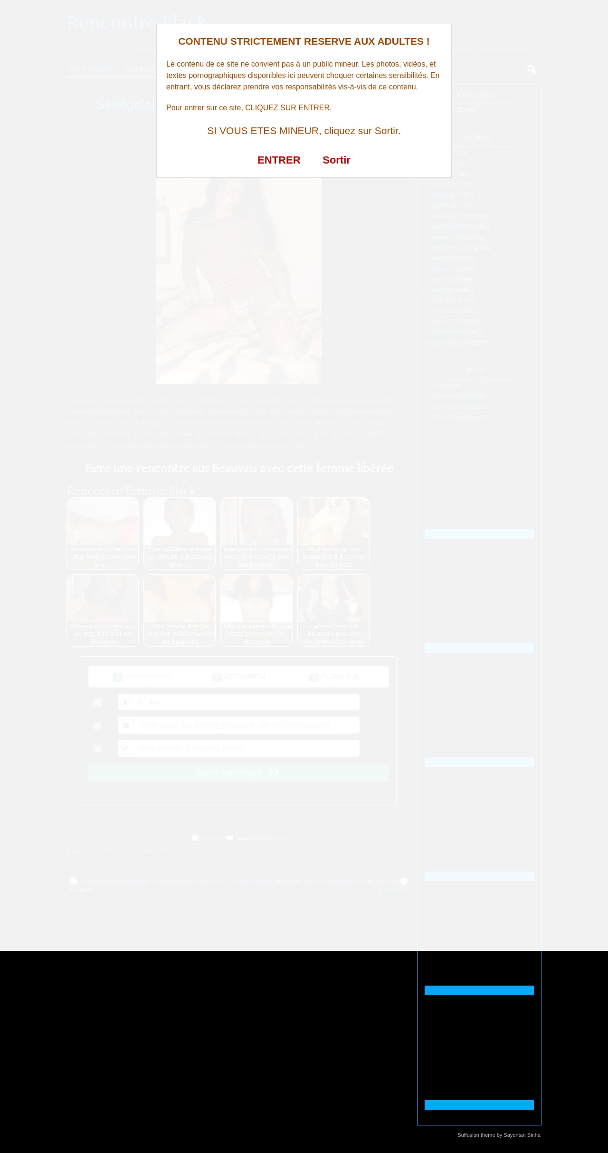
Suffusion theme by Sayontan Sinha (499, 1135)
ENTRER (278, 160)
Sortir (337, 160)
